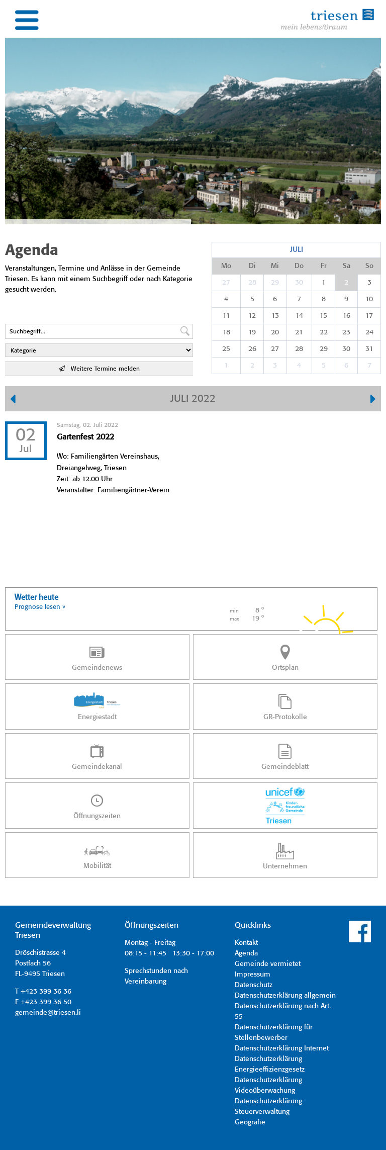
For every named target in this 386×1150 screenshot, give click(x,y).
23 (346, 332)
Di (252, 266)
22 (324, 332)
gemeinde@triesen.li (48, 1012)
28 (252, 282)
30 (299, 282)
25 (226, 348)
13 (275, 315)
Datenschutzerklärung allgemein (285, 995)
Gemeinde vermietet (268, 963)
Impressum (252, 974)
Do (299, 266)
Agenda (246, 953)
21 (299, 332)
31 (369, 348)
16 (346, 315)
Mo (226, 266)
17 (369, 315)
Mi (275, 266)
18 (226, 332)
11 (226, 315)
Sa (346, 266)
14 (299, 315)
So (369, 266)
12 (252, 315)
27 (226, 282)
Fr (324, 266)
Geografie (250, 1122)
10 (369, 299)
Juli (296, 249)
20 (275, 332)
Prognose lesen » (40, 607)
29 (275, 282)
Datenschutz (253, 985)
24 (369, 332)
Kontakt (246, 942)
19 (252, 332)
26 (252, 348)
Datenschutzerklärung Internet (282, 1048)
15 (323, 315)
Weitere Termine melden (99, 369)
